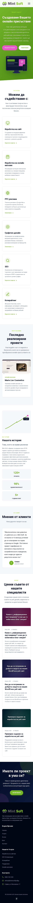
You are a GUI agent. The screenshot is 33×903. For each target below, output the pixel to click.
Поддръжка (6, 864)
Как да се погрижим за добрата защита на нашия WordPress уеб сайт (16, 687)
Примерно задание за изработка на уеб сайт (14, 736)
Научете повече (11, 144)
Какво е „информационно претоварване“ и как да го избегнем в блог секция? (16, 636)
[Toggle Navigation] (29, 3)
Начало (4, 830)
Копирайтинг (6, 860)
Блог (3, 840)
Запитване (24, 48)
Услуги (4, 833)
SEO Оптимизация (7, 857)
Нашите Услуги (10, 48)
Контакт (4, 844)
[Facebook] (16, 898)
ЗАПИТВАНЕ (16, 793)
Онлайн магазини (7, 867)
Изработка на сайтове (9, 854)
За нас (4, 837)
